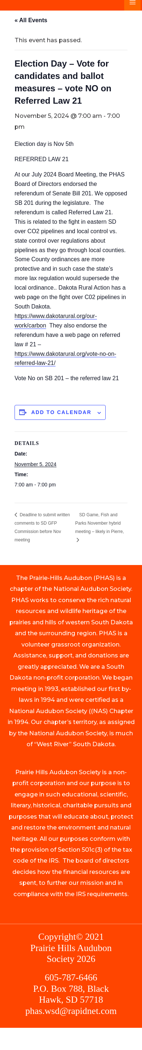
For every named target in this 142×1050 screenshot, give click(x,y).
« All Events (31, 20)
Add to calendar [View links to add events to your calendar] (61, 412)
